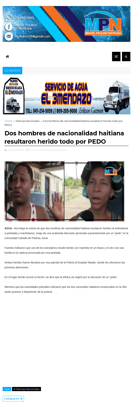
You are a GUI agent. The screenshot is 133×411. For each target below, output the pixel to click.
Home (8, 120)
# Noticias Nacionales (26, 389)
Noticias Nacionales (27, 120)
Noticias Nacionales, (55, 149)
